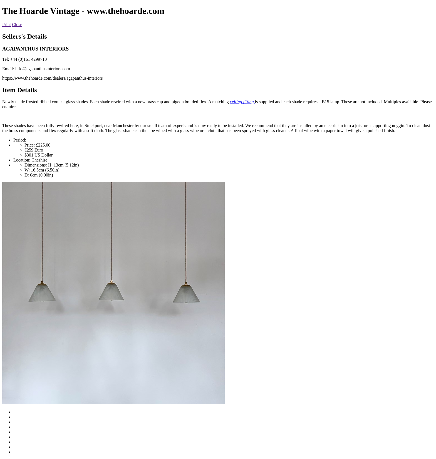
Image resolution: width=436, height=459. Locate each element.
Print (6, 24)
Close (17, 24)
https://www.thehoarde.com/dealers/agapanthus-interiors (52, 78)
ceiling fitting (242, 101)
